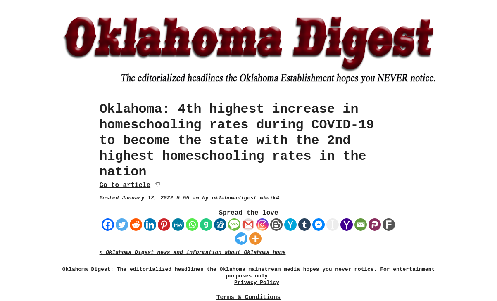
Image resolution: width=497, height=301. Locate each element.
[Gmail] (248, 224)
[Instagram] (262, 224)
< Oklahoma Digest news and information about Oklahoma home (193, 252)
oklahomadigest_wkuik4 (245, 198)
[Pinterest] (164, 224)
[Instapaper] (332, 224)
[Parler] (375, 224)
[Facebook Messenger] (318, 224)
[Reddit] (136, 224)
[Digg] (220, 224)
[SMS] (234, 224)
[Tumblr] (304, 224)
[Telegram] (241, 238)
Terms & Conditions (248, 297)
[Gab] (206, 224)
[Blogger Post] (276, 224)
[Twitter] (122, 224)
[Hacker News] (290, 224)
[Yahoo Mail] (346, 224)
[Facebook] (108, 224)
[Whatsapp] (192, 224)
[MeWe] (178, 224)
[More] (255, 238)
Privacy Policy (256, 283)
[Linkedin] (150, 224)
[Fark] (389, 224)
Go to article (125, 185)
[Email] (360, 224)
